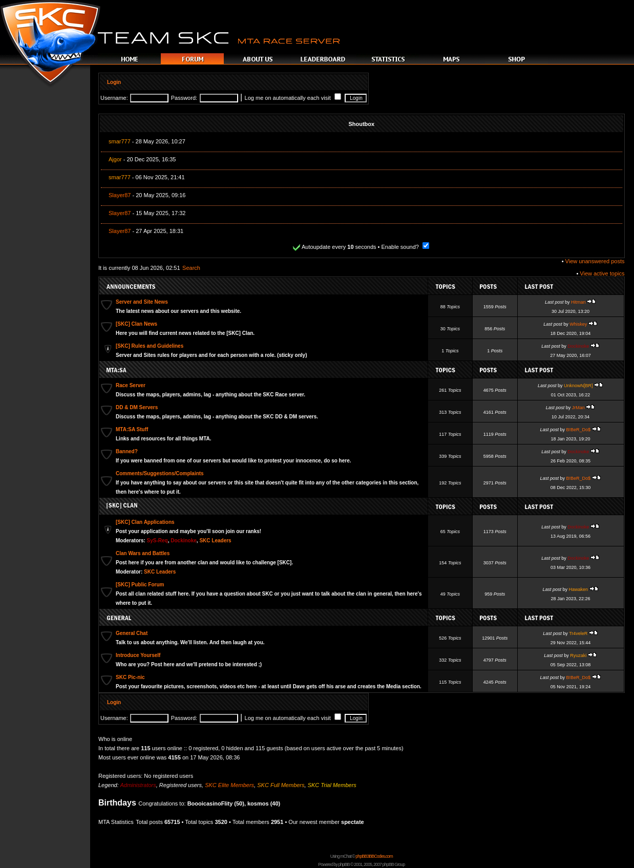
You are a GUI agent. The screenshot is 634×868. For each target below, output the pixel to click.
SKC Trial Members (332, 785)
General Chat (131, 633)
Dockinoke (578, 346)
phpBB (343, 864)
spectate (352, 822)
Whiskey (578, 324)
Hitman (578, 302)
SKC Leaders (215, 540)
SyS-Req (157, 540)
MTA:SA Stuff (132, 429)
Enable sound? (405, 247)
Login (114, 82)
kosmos (258, 803)
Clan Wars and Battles (143, 553)
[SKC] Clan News (136, 324)
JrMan (578, 407)
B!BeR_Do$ (578, 429)
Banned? (127, 451)
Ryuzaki (578, 655)
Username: (114, 98)
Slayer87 (120, 195)
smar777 (120, 141)
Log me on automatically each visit (293, 98)
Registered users (180, 785)
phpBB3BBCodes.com (374, 856)
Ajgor (115, 159)
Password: (184, 98)
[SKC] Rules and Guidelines (149, 346)
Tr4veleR (578, 633)
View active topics (602, 273)
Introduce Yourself (138, 655)
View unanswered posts (595, 261)
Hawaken (578, 589)
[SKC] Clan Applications (145, 522)
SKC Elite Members (229, 785)
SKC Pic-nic (130, 677)
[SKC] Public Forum (140, 584)
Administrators (138, 785)
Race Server (130, 385)
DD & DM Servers (137, 407)
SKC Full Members (280, 785)
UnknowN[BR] (578, 385)
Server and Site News (142, 302)
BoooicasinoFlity (210, 803)
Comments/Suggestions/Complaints (160, 473)
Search (191, 268)
